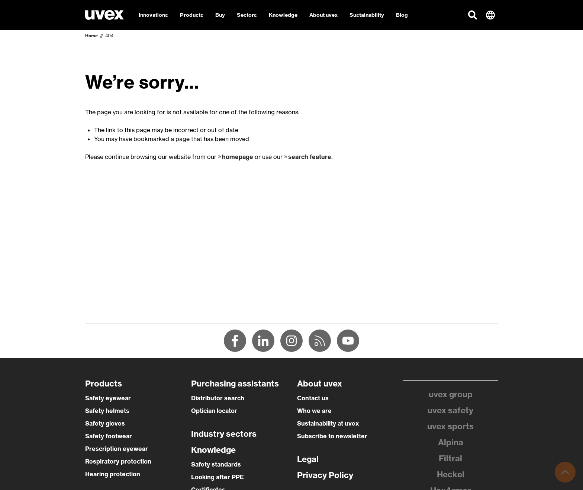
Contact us (313, 398)
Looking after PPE (217, 477)
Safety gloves (105, 423)
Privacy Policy (325, 475)
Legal (308, 459)
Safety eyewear (108, 398)
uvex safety (450, 410)
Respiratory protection (118, 461)
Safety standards (216, 464)
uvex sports (450, 426)
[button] (472, 14)
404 (109, 35)
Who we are (314, 410)
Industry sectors (224, 434)
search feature (309, 156)
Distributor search (217, 398)
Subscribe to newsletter (332, 436)
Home (91, 35)
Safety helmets (107, 410)
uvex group (451, 394)
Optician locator (214, 410)
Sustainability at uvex (328, 423)
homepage (237, 156)
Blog (402, 15)
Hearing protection (112, 474)
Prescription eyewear (116, 448)
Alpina (450, 442)
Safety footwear (108, 436)
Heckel (450, 474)
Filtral (450, 458)
